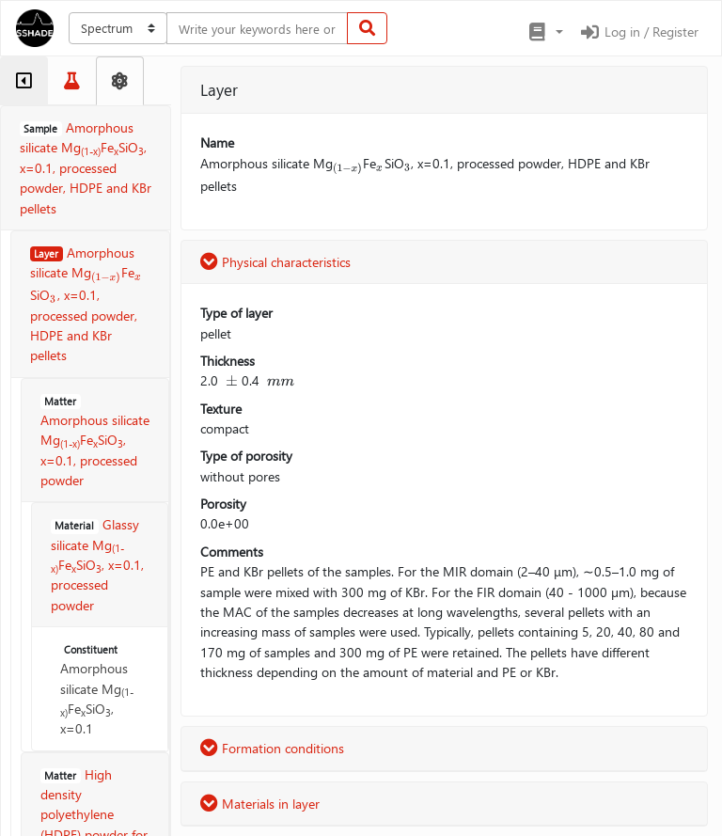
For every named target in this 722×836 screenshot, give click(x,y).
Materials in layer (260, 803)
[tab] (24, 80)
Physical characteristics (275, 262)
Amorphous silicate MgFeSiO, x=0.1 (96, 689)
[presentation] (106, 274)
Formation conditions (272, 748)
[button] (545, 31)
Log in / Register (638, 31)
